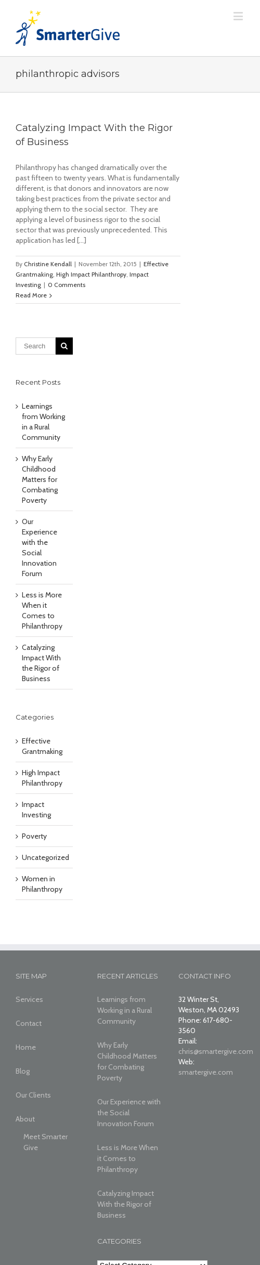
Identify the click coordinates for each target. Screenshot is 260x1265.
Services (29, 999)
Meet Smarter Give (45, 1142)
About (25, 1119)
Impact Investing (36, 809)
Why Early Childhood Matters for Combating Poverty (40, 479)
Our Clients (33, 1095)
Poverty (34, 836)
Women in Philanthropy (42, 884)
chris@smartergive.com (215, 1051)
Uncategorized (45, 857)
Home (26, 1047)
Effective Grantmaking (42, 746)
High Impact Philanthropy (91, 274)
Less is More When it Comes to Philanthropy (127, 1158)
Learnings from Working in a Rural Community (124, 1010)
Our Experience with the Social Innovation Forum (129, 1112)
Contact (29, 1023)
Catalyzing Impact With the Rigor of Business (125, 1204)
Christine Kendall (48, 264)
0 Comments (66, 285)
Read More (31, 295)
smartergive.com (205, 1072)
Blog (23, 1071)
